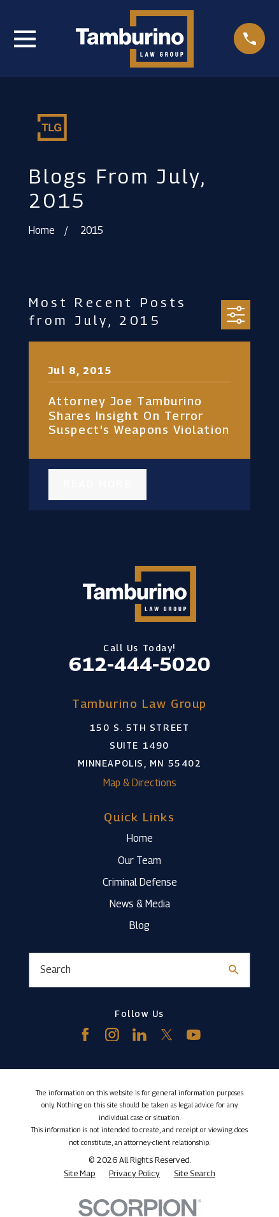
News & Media (140, 904)
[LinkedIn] (139, 1035)
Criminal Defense (140, 882)
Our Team (139, 860)
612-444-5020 (139, 663)
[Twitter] (167, 1035)
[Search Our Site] (234, 970)
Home (140, 838)
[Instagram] (112, 1035)
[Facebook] (85, 1035)
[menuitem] (79, 1173)
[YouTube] (194, 1035)
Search (55, 969)
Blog (139, 925)
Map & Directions (139, 783)
